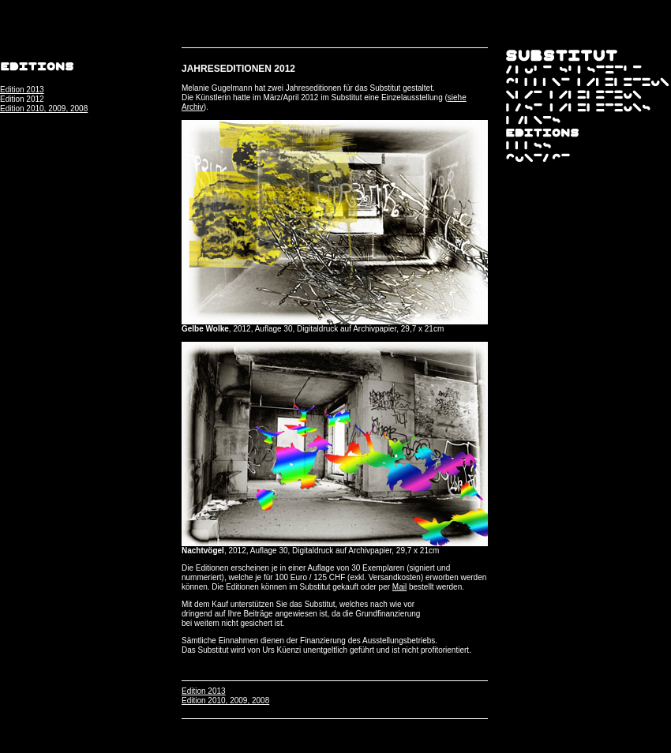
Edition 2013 (22, 89)
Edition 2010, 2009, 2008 (44, 108)
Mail (399, 587)
